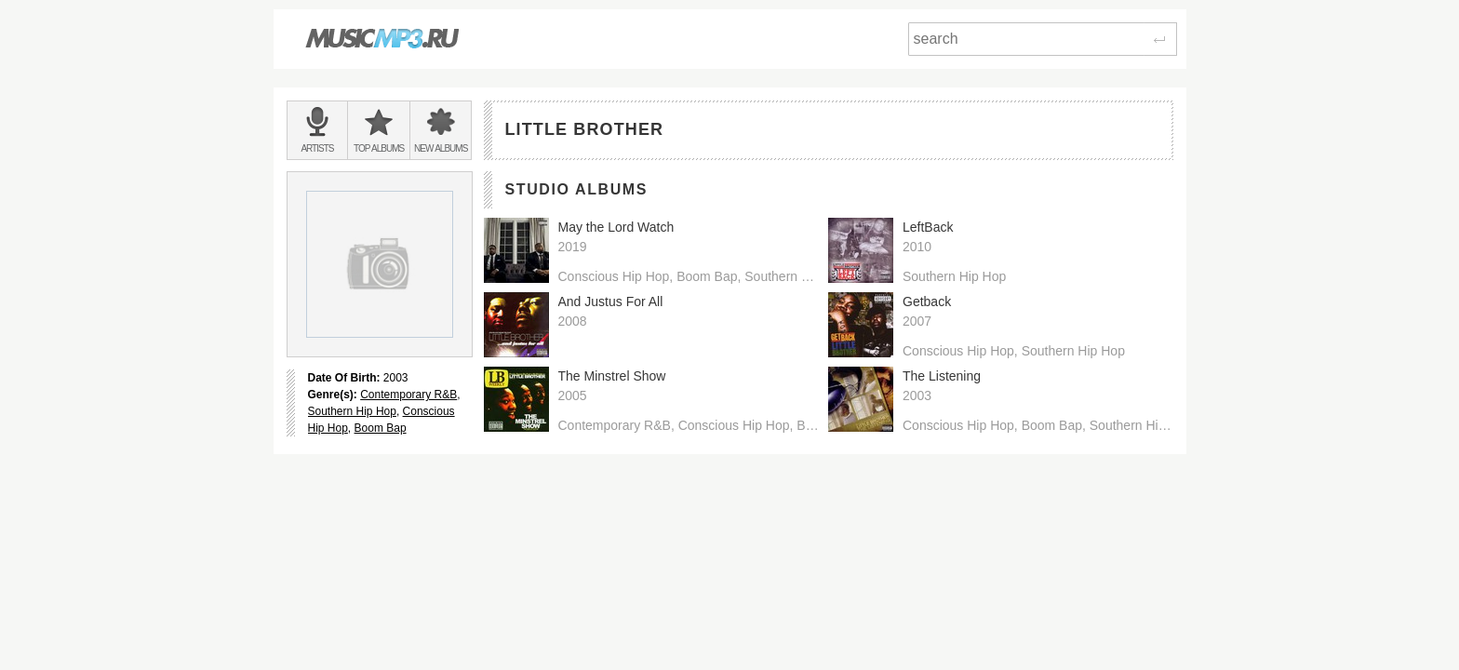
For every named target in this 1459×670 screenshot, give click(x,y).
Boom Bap (381, 428)
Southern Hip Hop (352, 411)
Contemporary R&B (408, 394)
